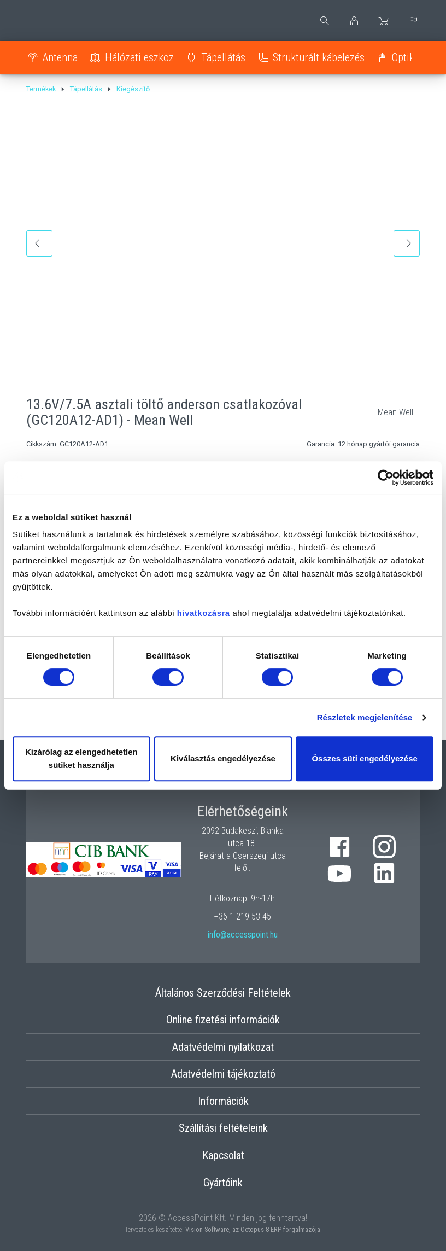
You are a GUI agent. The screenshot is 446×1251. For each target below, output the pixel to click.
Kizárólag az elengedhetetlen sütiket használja (81, 758)
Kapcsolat (223, 1155)
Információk (223, 1101)
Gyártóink (223, 1182)
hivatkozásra (203, 613)
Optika (405, 57)
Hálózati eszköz (139, 57)
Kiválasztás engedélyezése (223, 758)
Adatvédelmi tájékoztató (223, 1073)
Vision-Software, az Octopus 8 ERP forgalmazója (252, 1229)
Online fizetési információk (223, 1019)
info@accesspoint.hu (243, 934)
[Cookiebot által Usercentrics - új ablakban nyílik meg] (385, 477)
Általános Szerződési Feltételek (223, 992)
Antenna (60, 57)
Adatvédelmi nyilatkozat (223, 1047)
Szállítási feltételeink (223, 1127)
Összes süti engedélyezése (364, 758)
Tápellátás (223, 57)
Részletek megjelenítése (365, 717)
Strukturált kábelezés (319, 57)
